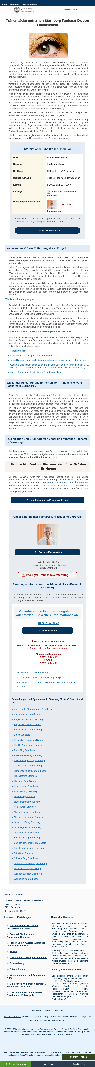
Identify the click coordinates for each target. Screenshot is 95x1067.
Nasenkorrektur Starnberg (27, 812)
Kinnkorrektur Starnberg (26, 786)
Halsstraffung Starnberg (26, 776)
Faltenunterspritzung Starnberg (29, 760)
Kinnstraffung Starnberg (26, 791)
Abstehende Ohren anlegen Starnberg (33, 709)
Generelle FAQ (70, 10)
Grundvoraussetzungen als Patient (28, 957)
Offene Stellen (17, 969)
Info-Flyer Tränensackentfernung (47, 575)
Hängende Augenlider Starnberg (30, 771)
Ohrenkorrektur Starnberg (26, 832)
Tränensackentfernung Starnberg (30, 863)
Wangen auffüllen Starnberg (28, 874)
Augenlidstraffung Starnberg (28, 729)
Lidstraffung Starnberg (25, 796)
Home (5, 4)
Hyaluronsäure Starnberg (26, 781)
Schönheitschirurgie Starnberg (17, 1039)
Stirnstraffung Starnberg (26, 858)
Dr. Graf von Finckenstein (48, 552)
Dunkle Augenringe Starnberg (28, 745)
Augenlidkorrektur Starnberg (28, 724)
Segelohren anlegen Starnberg (29, 848)
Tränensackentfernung (32, 115)
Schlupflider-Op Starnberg (27, 837)
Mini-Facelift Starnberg (25, 807)
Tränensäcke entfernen (48, 230)
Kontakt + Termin (48, 630)
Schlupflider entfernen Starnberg (30, 843)
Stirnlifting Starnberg (24, 853)
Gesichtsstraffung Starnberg (28, 765)
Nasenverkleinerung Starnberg (29, 817)
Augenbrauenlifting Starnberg (28, 714)
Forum (13, 951)
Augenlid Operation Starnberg (29, 719)
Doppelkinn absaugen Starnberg (30, 740)
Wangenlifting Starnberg (26, 879)
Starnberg (15, 4)
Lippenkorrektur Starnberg (27, 802)
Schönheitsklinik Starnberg (16, 1046)
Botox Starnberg (22, 735)
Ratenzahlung (17, 963)
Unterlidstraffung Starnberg (27, 868)
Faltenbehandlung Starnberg (28, 755)
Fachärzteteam (70, 981)
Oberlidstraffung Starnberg (27, 822)
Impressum (37, 1010)
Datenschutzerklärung (53, 1010)
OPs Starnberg (29, 4)
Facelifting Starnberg (24, 750)
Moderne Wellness (12, 1017)
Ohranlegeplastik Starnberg (27, 827)
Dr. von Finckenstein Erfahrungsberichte (48, 500)
